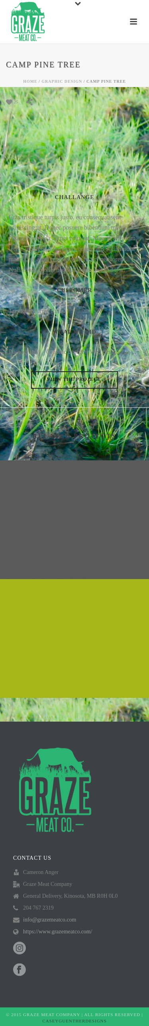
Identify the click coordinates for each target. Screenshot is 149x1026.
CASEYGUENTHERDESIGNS (75, 1020)
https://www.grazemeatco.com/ (57, 932)
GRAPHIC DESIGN (62, 81)
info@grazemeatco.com (49, 920)
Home (30, 81)
